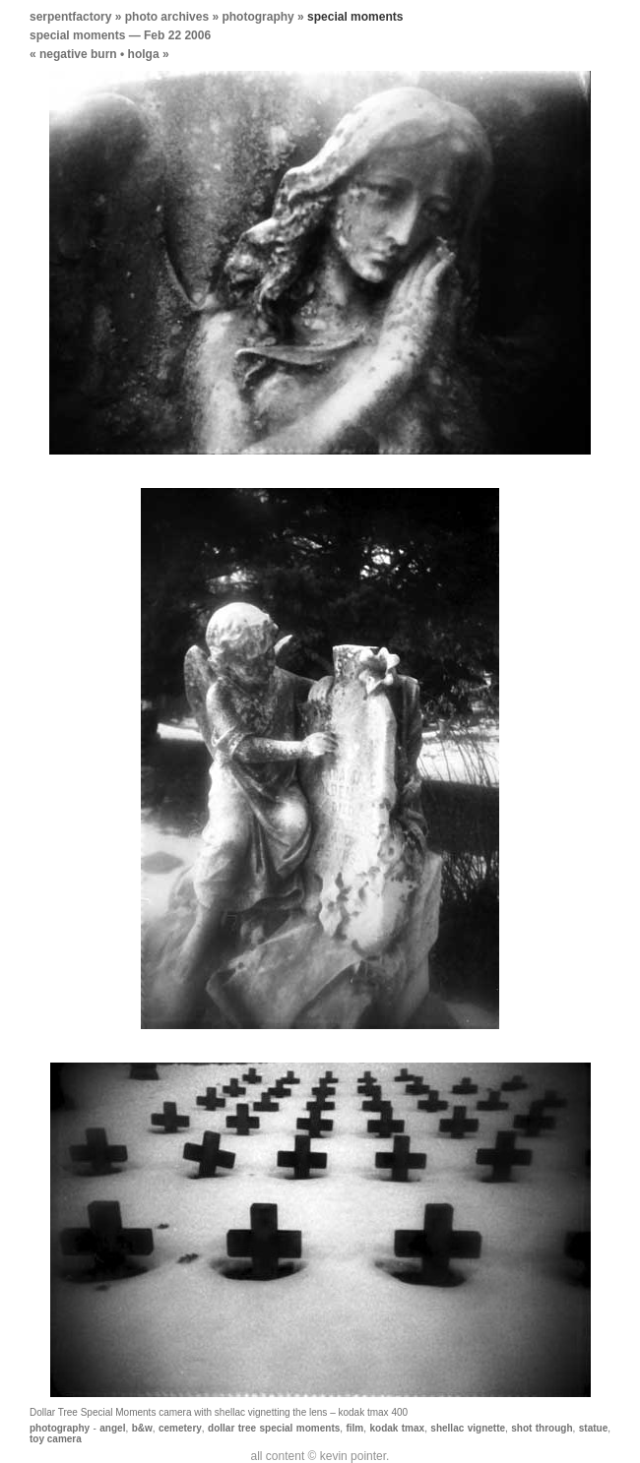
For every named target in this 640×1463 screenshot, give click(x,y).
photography (257, 17)
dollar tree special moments (274, 1428)
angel (112, 1428)
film (354, 1428)
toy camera (56, 1438)
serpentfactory (70, 17)
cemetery (180, 1428)
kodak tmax (396, 1428)
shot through (541, 1428)
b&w (142, 1428)
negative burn (78, 54)
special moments (77, 35)
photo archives (167, 17)
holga (144, 54)
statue (593, 1428)
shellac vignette (467, 1428)
